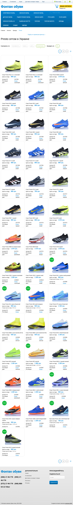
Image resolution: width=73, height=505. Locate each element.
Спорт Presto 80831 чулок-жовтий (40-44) (12, 332)
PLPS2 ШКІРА (62, 17)
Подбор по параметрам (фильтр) (36, 34)
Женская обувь (24, 13)
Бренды (61, 21)
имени (25, 46)
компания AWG (68, 503)
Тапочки (37, 21)
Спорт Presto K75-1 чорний (56, 189)
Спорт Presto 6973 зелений (9, 361)
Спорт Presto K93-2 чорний (9, 103)
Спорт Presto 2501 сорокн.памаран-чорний (11, 419)
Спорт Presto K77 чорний (8, 189)
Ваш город (57, 1)
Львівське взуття (24, 21)
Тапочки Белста (49, 21)
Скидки (15, 25)
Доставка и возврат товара (32, 1)
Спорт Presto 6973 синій (55, 218)
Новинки (6, 25)
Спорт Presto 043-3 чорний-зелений (11, 447)
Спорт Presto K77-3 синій (8, 160)
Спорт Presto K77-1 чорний (56, 160)
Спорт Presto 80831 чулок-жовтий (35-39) (36, 332)
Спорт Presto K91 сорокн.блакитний (11, 304)
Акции (20, 1)
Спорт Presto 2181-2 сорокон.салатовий (12, 275)
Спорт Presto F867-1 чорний (9, 218)
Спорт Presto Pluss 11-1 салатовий (11, 74)
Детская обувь (7, 17)
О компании (13, 1)
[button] (43, 1)
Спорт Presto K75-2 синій (32, 189)
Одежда (24, 25)
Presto (16, 81)
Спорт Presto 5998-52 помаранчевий (11, 246)
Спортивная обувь (9, 13)
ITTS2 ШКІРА (51, 17)
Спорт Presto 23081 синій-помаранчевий (36, 418)
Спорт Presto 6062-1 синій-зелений (34, 390)
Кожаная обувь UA (9, 21)
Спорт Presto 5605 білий (32, 246)
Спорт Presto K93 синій (55, 103)
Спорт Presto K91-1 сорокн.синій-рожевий (59, 275)
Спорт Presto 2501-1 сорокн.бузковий (58, 390)
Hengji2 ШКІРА (39, 17)
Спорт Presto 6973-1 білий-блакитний (58, 332)
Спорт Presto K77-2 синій (32, 160)
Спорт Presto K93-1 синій (32, 103)
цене (32, 46)
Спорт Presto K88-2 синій (8, 132)
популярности (16, 46)
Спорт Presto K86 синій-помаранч (34, 304)
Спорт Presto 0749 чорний (56, 246)
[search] (51, 13)
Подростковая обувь (23, 17)
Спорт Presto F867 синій (32, 218)
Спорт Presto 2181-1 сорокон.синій (34, 275)
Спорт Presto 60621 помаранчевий (11, 390)
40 (58, 46)
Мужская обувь (38, 13)
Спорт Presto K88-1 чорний (32, 132)
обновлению (40, 46)
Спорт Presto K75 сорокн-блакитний (58, 304)
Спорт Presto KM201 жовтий (56, 74)
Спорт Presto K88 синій (55, 132)
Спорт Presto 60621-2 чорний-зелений (59, 361)
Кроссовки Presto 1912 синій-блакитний (59, 418)
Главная (4, 1)
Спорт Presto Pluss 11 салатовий (34, 74)
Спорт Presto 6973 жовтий (32, 361)
